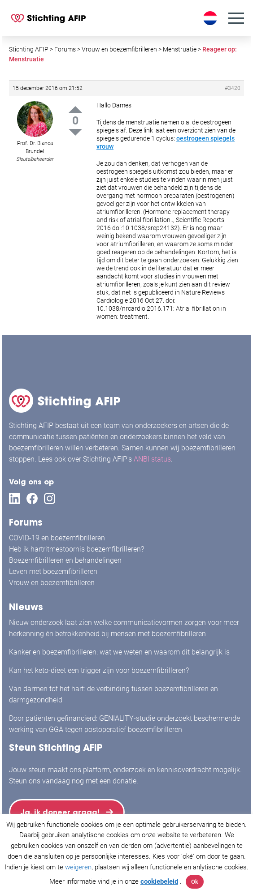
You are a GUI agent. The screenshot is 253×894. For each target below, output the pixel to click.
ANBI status (152, 459)
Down (75, 132)
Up (75, 109)
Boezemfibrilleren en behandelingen (65, 560)
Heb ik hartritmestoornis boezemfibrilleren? (76, 549)
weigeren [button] (78, 867)
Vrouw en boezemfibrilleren (52, 582)
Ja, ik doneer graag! (60, 812)
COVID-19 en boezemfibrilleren (57, 538)
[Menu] (236, 18)
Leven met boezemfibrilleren (53, 571)
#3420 (232, 88)
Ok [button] (194, 881)
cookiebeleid (159, 881)
